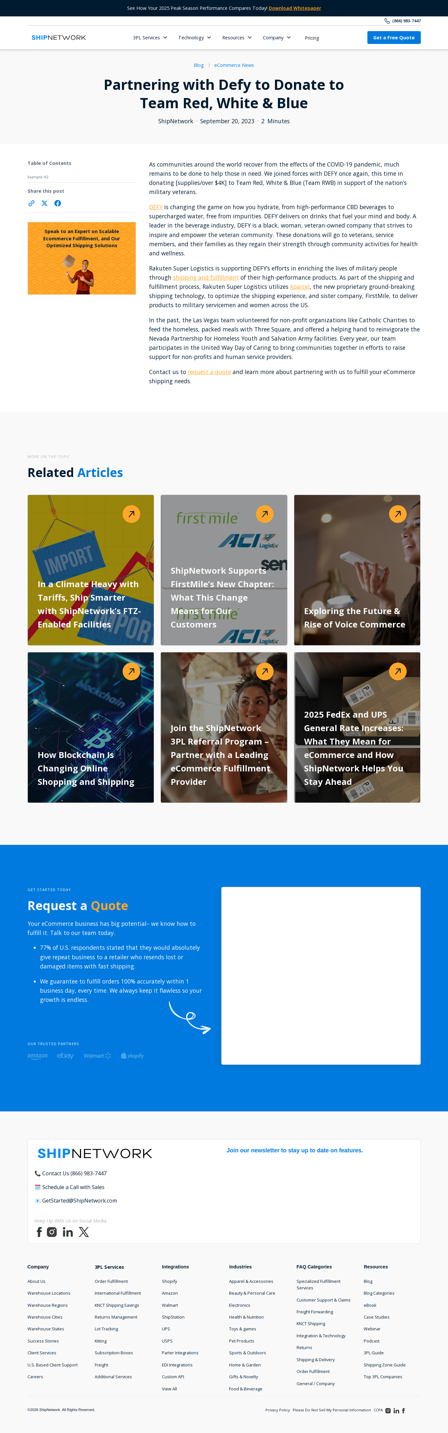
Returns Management (116, 1317)
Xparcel (300, 286)
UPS (166, 1329)
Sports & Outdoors (247, 1353)
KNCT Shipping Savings (117, 1305)
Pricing (312, 38)
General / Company (316, 1383)
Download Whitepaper (295, 8)
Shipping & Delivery (316, 1360)
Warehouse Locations (49, 1293)
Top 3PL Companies (383, 1377)
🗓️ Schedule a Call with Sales (69, 1187)
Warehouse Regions (48, 1305)
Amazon (170, 1293)
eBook (370, 1305)
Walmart (170, 1305)
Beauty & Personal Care (252, 1293)
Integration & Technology (321, 1336)
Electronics (239, 1305)
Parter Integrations (180, 1353)
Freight (101, 1365)
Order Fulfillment (111, 1281)
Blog (368, 1281)
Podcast (372, 1341)
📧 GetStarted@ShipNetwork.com (75, 1200)
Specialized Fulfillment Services (319, 1284)
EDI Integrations (177, 1365)
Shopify (169, 1281)
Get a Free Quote (394, 37)
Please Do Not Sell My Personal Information (332, 1410)
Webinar (372, 1329)
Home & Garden (245, 1365)
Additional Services (113, 1377)
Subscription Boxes (114, 1353)
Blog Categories (379, 1293)
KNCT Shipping (311, 1323)
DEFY (156, 207)
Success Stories (43, 1341)
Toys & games (242, 1329)
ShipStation (173, 1317)
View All (169, 1389)
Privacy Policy (277, 1410)
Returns (304, 1347)
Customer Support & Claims (324, 1300)
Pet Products (241, 1341)
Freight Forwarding (315, 1312)
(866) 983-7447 (406, 21)
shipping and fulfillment (206, 277)
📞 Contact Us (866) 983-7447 (70, 1173)
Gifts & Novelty (243, 1377)
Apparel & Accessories (251, 1281)
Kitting (101, 1341)
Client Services (42, 1353)
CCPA (378, 1410)
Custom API (173, 1377)
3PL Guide (374, 1353)
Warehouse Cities (45, 1317)
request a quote (209, 372)
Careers (35, 1377)
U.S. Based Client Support (53, 1365)
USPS (167, 1341)
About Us (37, 1281)
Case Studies (377, 1317)
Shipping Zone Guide (385, 1365)
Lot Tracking (106, 1329)
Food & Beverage (246, 1389)
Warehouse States (46, 1329)
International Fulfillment (118, 1293)
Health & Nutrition (246, 1317)
